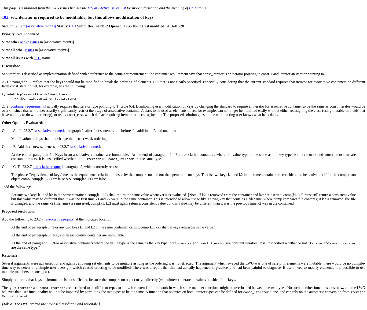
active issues (29, 42)
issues (29, 50)
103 (5, 17)
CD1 (192, 8)
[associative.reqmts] (41, 26)
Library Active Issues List (107, 8)
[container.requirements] (27, 106)
